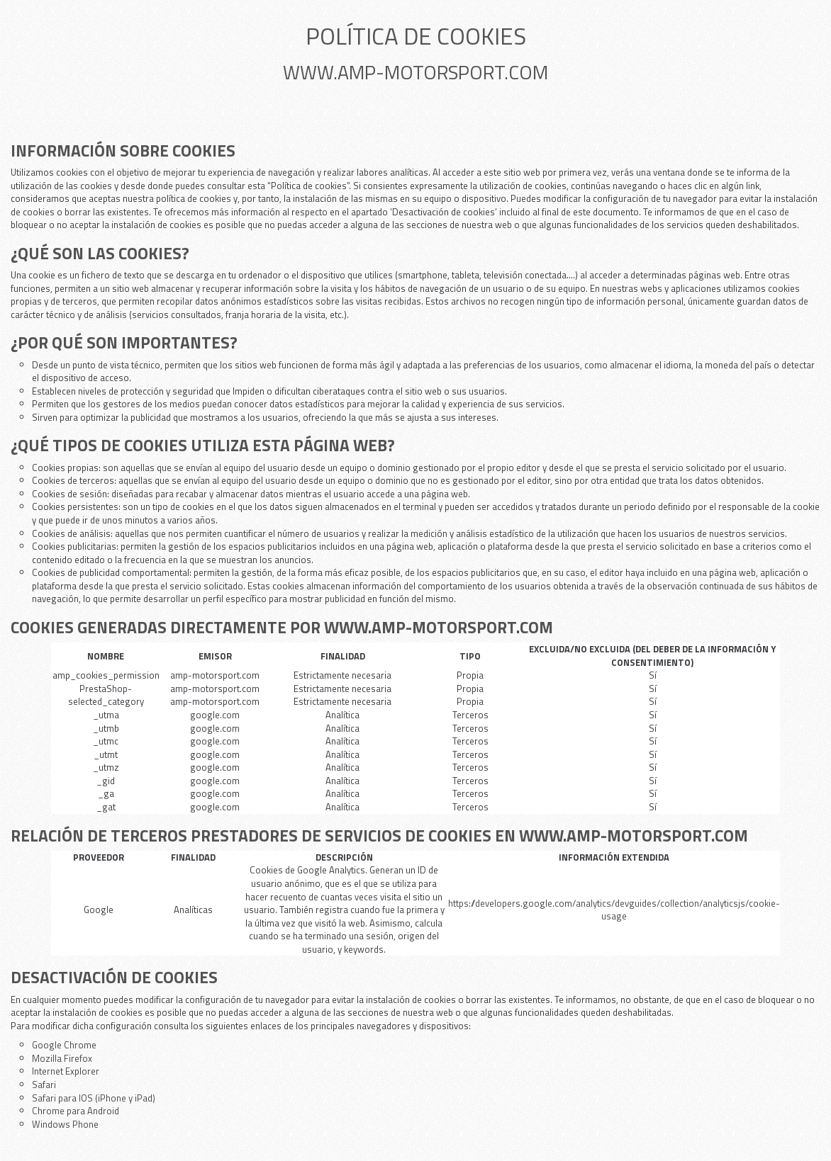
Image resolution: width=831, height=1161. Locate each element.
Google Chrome (64, 1045)
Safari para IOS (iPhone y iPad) (93, 1098)
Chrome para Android (75, 1111)
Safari (44, 1084)
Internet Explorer (65, 1071)
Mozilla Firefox (62, 1058)
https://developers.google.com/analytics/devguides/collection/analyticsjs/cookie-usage (614, 910)
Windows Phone (65, 1124)
